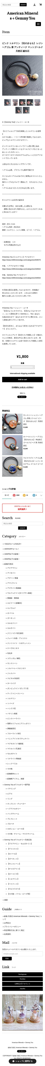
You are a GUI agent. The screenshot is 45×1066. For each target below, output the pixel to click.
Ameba (22, 989)
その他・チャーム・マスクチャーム (20, 834)
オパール (10, 613)
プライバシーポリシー (12, 927)
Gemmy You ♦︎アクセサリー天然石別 (18, 840)
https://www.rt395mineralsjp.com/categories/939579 (21, 260)
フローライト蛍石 (14, 733)
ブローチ (10, 824)
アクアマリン (12, 568)
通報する (22, 393)
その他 (9, 769)
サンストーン (12, 663)
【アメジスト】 (13, 849)
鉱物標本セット (13, 774)
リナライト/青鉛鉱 (14, 759)
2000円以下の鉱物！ (12, 559)
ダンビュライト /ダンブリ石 (17, 688)
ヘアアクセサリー (14, 809)
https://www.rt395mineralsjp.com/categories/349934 (21, 278)
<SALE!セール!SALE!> (12, 544)
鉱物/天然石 (8, 564)
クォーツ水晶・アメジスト (17, 638)
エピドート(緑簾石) (14, 603)
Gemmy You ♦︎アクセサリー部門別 (17, 785)
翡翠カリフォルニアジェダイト (19, 723)
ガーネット (11, 618)
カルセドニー (12, 623)
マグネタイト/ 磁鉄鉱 (15, 744)
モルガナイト (12, 754)
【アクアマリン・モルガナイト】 (20, 844)
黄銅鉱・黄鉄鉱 (13, 598)
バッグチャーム (13, 814)
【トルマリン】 (13, 879)
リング (9, 799)
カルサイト (11, 628)
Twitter (22, 979)
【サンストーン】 (14, 864)
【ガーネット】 (13, 859)
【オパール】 (12, 854)
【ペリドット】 (13, 884)
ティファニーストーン (15, 693)
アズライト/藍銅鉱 (14, 588)
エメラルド (11, 608)
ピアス (9, 794)
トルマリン (11, 698)
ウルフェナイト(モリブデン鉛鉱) (19, 593)
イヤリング (11, 789)
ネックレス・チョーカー (16, 804)
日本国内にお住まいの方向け (22, 387)
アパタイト (11, 573)
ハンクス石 (11, 708)
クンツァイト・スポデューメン (19, 643)
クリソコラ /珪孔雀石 (15, 633)
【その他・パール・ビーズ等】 (19, 894)
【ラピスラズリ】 (14, 889)
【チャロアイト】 (14, 869)
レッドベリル (12, 764)
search (23, 5)
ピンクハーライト (14, 718)
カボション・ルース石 (15, 829)
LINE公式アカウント (22, 984)
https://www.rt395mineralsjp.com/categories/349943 (21, 269)
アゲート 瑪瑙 (12, 578)
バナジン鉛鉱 (12, 713)
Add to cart (22, 379)
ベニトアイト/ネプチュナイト (18, 739)
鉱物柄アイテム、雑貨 (15, 779)
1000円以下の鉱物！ (12, 554)
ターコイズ (11, 683)
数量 (22, 363)
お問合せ (7, 923)
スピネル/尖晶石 (13, 678)
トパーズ (10, 703)
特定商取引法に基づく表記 (14, 930)
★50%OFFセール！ (11, 549)
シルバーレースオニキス (16, 668)
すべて (7, 495)
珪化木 (9, 653)
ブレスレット (12, 819)
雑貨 (6, 900)
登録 (7, 958)
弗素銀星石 (11, 728)
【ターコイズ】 (13, 874)
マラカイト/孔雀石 (14, 749)
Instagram (22, 974)
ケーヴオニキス (13, 648)
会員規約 (7, 934)
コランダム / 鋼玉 (14, 658)
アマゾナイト (12, 583)
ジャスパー (11, 673)
